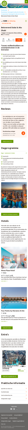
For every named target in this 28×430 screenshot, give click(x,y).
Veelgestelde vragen (6, 421)
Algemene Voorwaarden (6, 415)
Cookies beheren (13, 418)
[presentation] (3, 195)
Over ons (3, 424)
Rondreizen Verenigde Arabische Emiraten (12, 12)
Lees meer (3, 281)
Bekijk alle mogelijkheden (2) (9, 376)
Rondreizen (4, 10)
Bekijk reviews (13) (7, 141)
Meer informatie (21, 370)
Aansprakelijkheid (18, 415)
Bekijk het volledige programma (10, 214)
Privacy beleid (4, 418)
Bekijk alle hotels (7, 327)
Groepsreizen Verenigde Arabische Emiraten (13, 14)
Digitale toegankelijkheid (18, 421)
